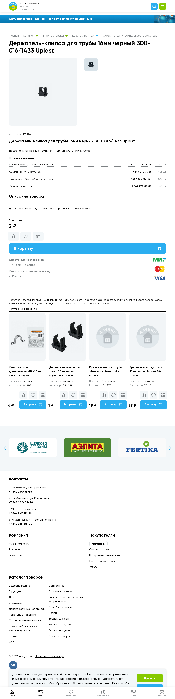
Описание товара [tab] (26, 196)
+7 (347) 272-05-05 (29, 3)
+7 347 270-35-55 (141, 171)
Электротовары (55, 35)
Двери (53, 613)
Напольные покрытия (22, 614)
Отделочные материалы (25, 620)
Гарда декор (17, 591)
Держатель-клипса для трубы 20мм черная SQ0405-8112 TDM (65, 371)
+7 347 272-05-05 (141, 186)
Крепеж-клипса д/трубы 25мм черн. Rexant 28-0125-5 (106, 371)
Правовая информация (49, 656)
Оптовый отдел (99, 549)
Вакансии (15, 549)
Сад (11, 642)
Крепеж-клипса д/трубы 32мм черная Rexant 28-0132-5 (146, 371)
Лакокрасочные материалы (27, 608)
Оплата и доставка (102, 561)
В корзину (87, 248)
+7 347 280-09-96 (140, 178)
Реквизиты (15, 555)
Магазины (98, 543)
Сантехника (56, 585)
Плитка (13, 636)
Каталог (30, 35)
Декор (13, 597)
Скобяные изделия (60, 591)
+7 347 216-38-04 (141, 164)
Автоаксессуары (59, 630)
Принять (150, 678)
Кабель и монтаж (85, 35)
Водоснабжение (19, 585)
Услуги (93, 566)
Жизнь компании (19, 543)
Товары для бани (59, 618)
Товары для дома (60, 624)
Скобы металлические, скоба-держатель (130, 35)
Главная (14, 35)
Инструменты (17, 603)
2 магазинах (102, 381)
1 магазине (21, 381)
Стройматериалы (60, 607)
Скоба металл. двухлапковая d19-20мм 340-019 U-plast (25, 371)
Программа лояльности (104, 555)
